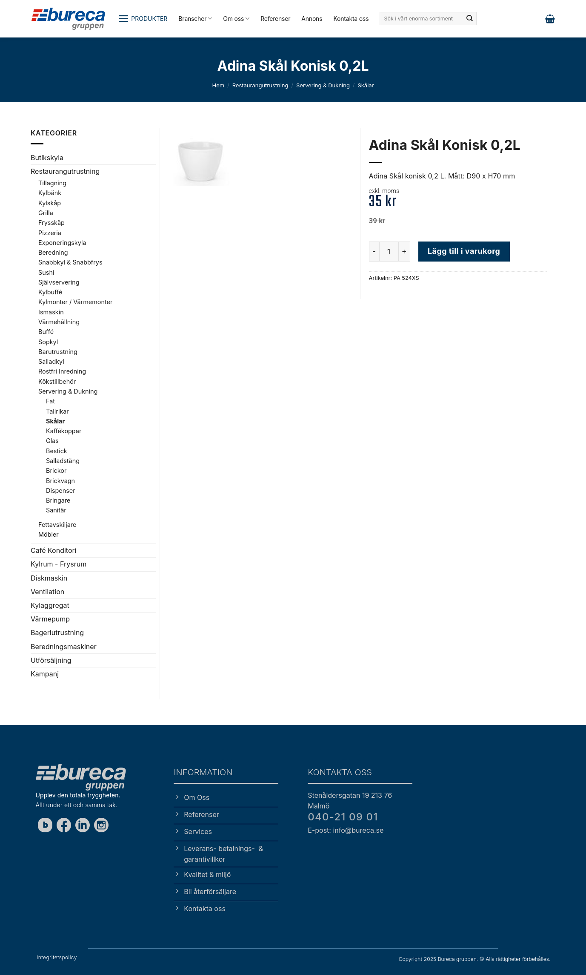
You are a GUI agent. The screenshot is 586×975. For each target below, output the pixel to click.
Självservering (59, 282)
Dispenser (60, 490)
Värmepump (50, 619)
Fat (50, 401)
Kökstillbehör (57, 381)
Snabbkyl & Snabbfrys (70, 262)
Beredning (53, 252)
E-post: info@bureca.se (345, 830)
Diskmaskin (49, 578)
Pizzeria (49, 232)
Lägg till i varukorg (464, 251)
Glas (52, 440)
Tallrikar (57, 411)
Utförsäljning (51, 660)
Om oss (236, 18)
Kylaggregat (50, 605)
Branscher (195, 18)
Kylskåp (49, 203)
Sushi (46, 272)
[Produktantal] (389, 251)
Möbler (48, 534)
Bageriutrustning (57, 632)
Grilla (45, 212)
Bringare (58, 500)
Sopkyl (48, 341)
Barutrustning (57, 351)
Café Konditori (54, 550)
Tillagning (52, 183)
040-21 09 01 (343, 817)
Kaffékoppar (63, 430)
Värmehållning (59, 321)
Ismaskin (51, 312)
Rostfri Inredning (62, 371)
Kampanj (45, 674)
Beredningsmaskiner (64, 646)
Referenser (275, 18)
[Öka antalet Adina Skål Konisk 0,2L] (405, 251)
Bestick (56, 450)
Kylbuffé (50, 292)
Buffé (46, 331)
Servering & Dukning (323, 85)
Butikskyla (47, 157)
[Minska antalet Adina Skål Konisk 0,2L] (374, 251)
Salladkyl (51, 361)
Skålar (365, 85)
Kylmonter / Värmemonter (75, 301)
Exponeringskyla (62, 242)
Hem (218, 85)
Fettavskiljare (57, 524)
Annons (311, 18)
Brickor (56, 470)
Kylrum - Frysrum (58, 564)
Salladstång (63, 460)
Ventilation (47, 591)
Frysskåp (51, 222)
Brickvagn (60, 480)
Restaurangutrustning (260, 85)
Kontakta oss (351, 18)
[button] (143, 19)
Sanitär (56, 510)
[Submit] (469, 19)
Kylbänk (49, 192)
